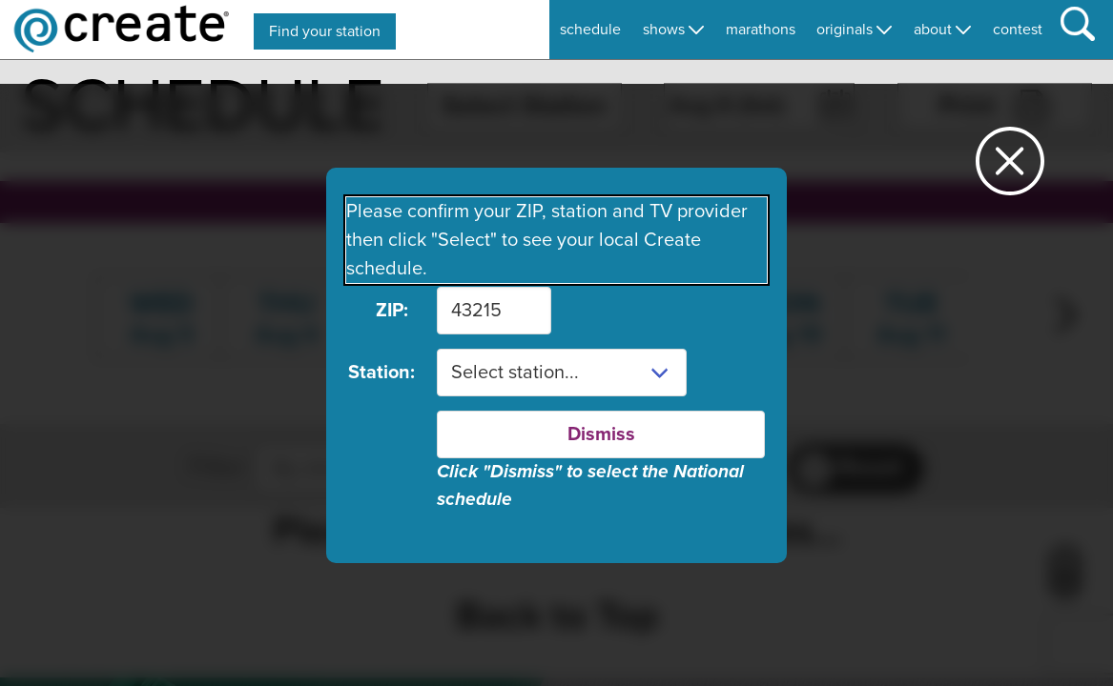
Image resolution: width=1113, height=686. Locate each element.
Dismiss (601, 434)
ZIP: (392, 310)
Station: (378, 372)
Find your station (325, 31)
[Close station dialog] (1010, 169)
